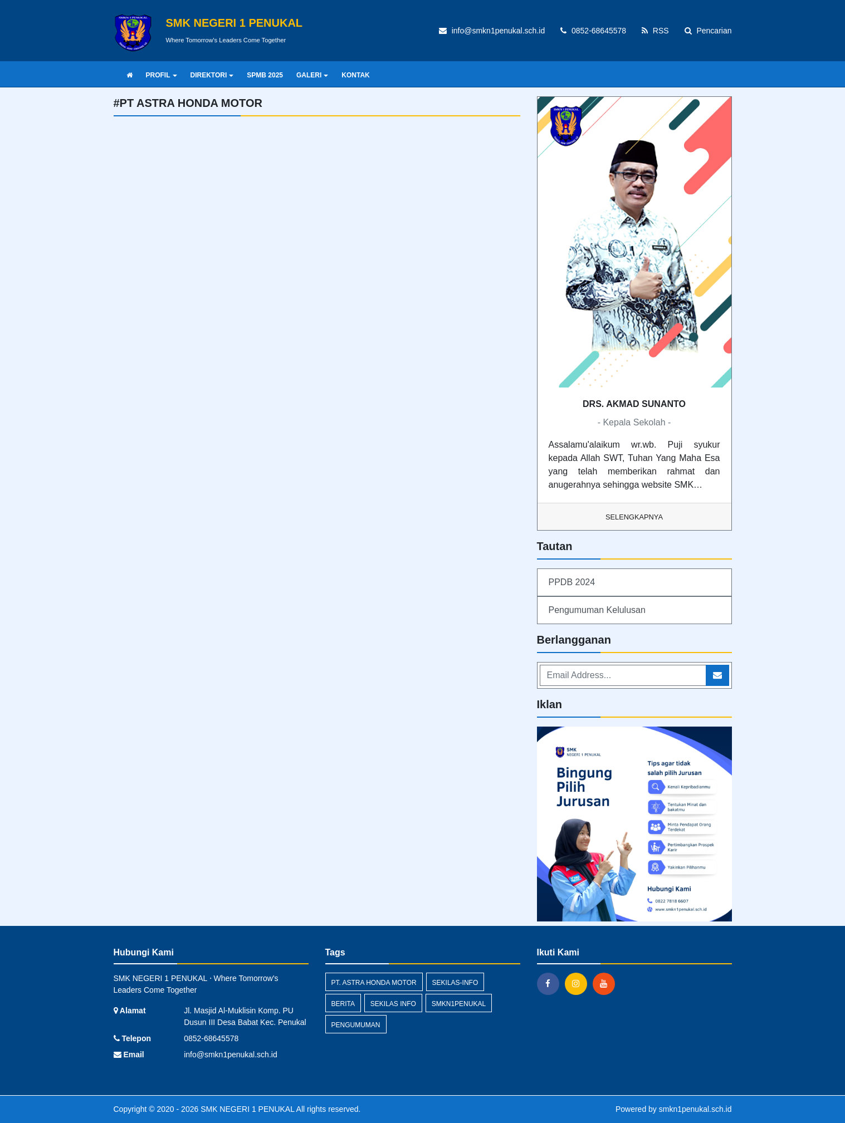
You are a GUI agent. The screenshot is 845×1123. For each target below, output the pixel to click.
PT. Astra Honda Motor (374, 983)
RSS (655, 30)
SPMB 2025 (265, 75)
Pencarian (708, 30)
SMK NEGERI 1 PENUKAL (246, 1109)
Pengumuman (355, 1025)
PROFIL (161, 75)
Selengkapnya (634, 517)
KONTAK (355, 75)
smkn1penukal (459, 1004)
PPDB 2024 (572, 582)
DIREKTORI (212, 75)
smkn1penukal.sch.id (695, 1109)
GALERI (312, 75)
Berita (343, 1004)
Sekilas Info (393, 1004)
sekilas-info (455, 983)
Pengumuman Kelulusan (597, 610)
